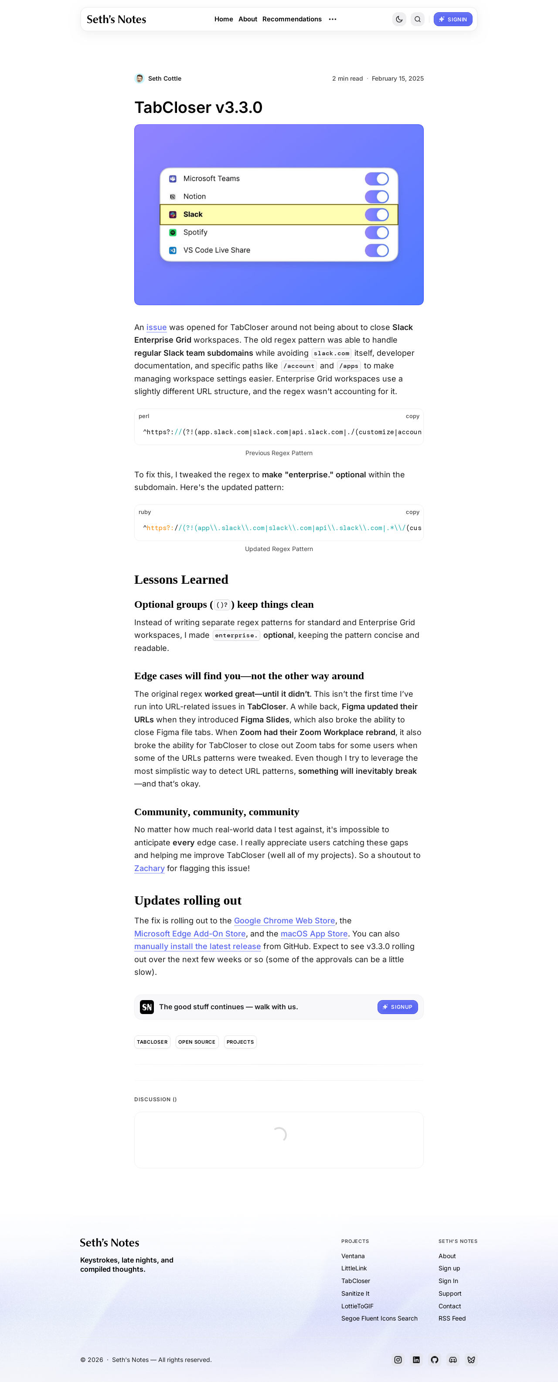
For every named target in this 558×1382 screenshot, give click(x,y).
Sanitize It (355, 1293)
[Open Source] (197, 1041)
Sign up (449, 1268)
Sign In (448, 1280)
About (247, 19)
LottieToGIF (357, 1306)
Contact (450, 1306)
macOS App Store (314, 933)
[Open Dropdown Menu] (332, 19)
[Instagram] (398, 1359)
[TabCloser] (152, 1041)
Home (223, 19)
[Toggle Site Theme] (399, 19)
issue (156, 327)
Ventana (353, 1255)
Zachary (149, 868)
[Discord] (452, 1359)
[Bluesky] (471, 1359)
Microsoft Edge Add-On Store (190, 933)
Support (450, 1293)
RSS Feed (452, 1318)
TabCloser (355, 1280)
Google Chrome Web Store (284, 920)
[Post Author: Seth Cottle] (157, 78)
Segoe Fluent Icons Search (379, 1318)
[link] (116, 19)
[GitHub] (434, 1359)
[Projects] (240, 1041)
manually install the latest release (197, 946)
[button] (418, 19)
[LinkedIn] (416, 1359)
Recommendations (292, 19)
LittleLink (354, 1268)
